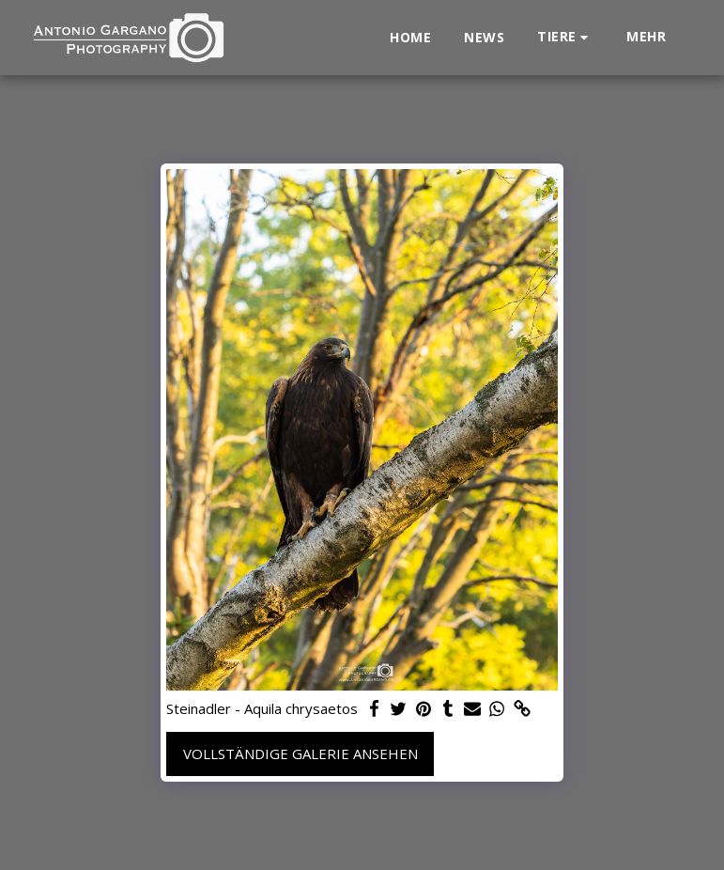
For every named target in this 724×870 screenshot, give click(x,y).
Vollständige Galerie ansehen (300, 753)
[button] (565, 37)
